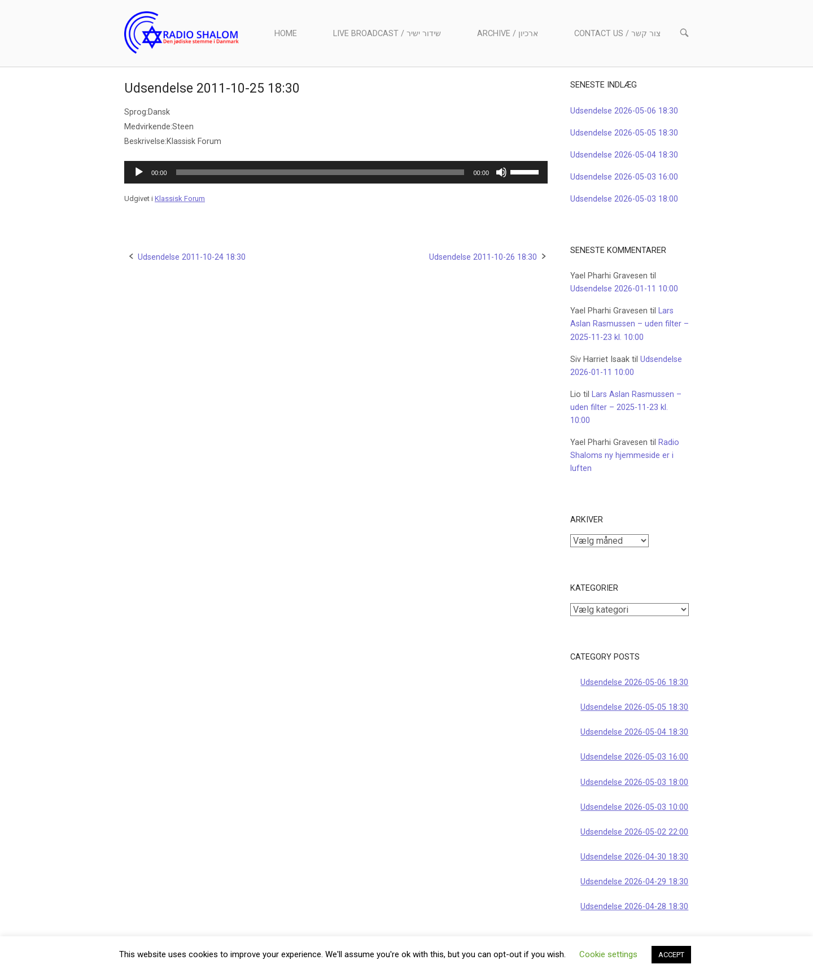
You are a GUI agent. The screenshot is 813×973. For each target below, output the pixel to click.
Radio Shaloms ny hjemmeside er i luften (624, 455)
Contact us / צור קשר (617, 33)
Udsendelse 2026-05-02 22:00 (634, 832)
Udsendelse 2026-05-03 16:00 (624, 177)
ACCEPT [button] (671, 954)
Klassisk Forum (180, 198)
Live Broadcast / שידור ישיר (387, 33)
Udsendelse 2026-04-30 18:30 (634, 857)
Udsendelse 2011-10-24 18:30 (192, 257)
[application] (336, 172)
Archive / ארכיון (507, 33)
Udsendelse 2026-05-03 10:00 (634, 807)
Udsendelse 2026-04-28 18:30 (634, 906)
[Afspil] (139, 172)
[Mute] (501, 172)
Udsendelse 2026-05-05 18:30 (624, 133)
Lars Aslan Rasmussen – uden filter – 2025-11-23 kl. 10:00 (629, 324)
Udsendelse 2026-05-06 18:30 (624, 111)
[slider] (320, 172)
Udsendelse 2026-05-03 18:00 (624, 199)
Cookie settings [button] (608, 954)
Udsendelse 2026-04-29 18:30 (634, 882)
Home (285, 33)
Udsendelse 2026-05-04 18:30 (624, 155)
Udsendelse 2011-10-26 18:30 (483, 257)
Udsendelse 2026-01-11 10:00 (624, 289)
